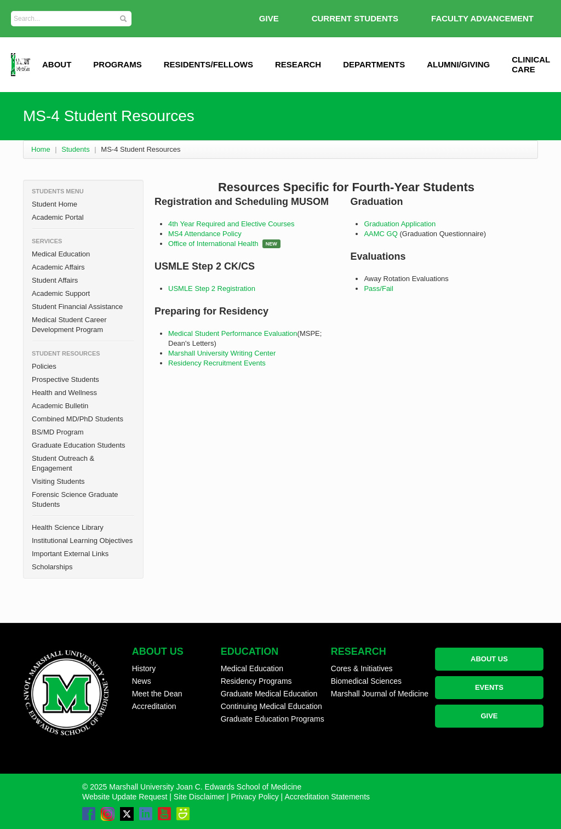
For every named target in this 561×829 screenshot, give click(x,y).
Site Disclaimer (199, 796)
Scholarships (52, 567)
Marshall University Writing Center (222, 353)
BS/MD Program (58, 432)
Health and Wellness (64, 392)
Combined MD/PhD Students (77, 419)
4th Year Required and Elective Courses (231, 224)
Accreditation (154, 706)
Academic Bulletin (60, 406)
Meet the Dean (157, 693)
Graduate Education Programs (272, 718)
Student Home (54, 204)
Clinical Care (531, 64)
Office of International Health (213, 243)
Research (298, 64)
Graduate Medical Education (269, 693)
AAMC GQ (381, 234)
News (141, 681)
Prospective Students (65, 379)
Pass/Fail (378, 288)
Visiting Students (58, 481)
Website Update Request (124, 796)
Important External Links (70, 554)
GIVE (269, 18)
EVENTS (489, 687)
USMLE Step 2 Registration (211, 288)
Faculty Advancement (482, 18)
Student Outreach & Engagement (63, 463)
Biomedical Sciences (366, 681)
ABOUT (56, 64)
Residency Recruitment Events (217, 363)
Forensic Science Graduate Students (75, 499)
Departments (374, 64)
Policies (44, 366)
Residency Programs (256, 681)
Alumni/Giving (458, 64)
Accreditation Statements (327, 796)
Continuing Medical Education (271, 706)
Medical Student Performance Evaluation (232, 333)
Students (75, 149)
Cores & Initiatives (362, 668)
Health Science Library (68, 527)
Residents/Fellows (208, 64)
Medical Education (61, 254)
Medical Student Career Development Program (69, 325)
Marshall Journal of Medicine (379, 693)
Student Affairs (55, 280)
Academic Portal (58, 217)
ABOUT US (489, 659)
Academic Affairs (58, 267)
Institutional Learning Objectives (82, 540)
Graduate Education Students (78, 445)
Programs (117, 64)
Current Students (355, 18)
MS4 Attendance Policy (205, 234)
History (144, 668)
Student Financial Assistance (77, 306)
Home (40, 149)
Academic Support (61, 293)
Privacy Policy (255, 796)
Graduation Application (400, 224)
